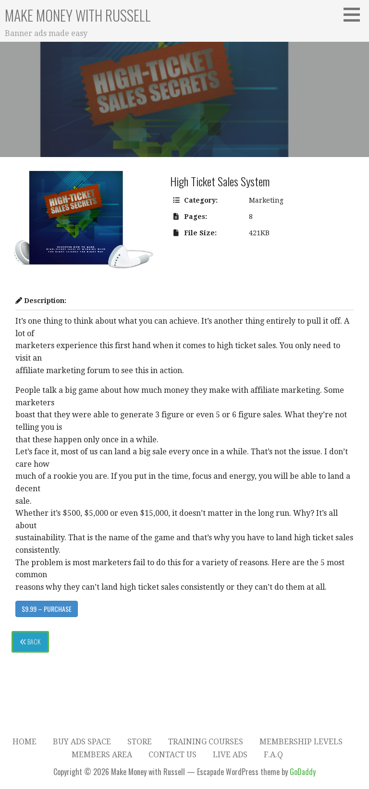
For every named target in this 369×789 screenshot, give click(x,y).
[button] (355, 14)
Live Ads (230, 754)
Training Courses (205, 741)
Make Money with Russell (78, 15)
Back (30, 641)
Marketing (266, 200)
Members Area (102, 754)
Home (24, 741)
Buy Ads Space (82, 741)
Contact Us (172, 754)
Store (139, 741)
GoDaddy (303, 771)
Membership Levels (301, 741)
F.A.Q (273, 754)
